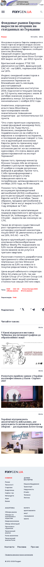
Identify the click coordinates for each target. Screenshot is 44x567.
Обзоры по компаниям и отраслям (10, 516)
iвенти (26, 519)
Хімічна (27, 498)
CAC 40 (16, 289)
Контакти (9, 547)
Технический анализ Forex (10, 539)
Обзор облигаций (12, 524)
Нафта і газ (9, 493)
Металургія (9, 496)
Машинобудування (31, 484)
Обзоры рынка (11, 512)
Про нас (35, 547)
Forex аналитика (11, 536)
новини (8, 478)
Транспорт (28, 487)
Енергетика (9, 490)
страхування (29, 516)
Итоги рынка (26, 291)
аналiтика (10, 508)
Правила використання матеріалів (19, 555)
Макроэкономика (12, 521)
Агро (7, 498)
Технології (9, 485)
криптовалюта (29, 510)
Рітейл (26, 492)
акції (26, 513)
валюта (27, 508)
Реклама (21, 547)
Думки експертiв (28, 479)
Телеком (27, 495)
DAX (8, 289)
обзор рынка (12, 291)
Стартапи (8, 487)
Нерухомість (29, 489)
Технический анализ (10, 532)
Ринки (4, 37)
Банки (7, 501)
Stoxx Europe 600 (30, 289)
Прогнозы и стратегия (9, 527)
